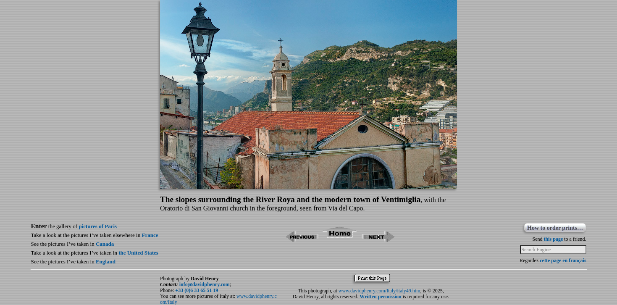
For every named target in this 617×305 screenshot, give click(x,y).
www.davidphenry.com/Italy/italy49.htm (379, 291)
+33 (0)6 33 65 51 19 (196, 290)
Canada (105, 244)
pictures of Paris (98, 226)
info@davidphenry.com (204, 284)
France (150, 235)
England (106, 261)
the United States (138, 253)
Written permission (380, 297)
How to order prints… (555, 228)
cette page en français (563, 260)
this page (553, 239)
